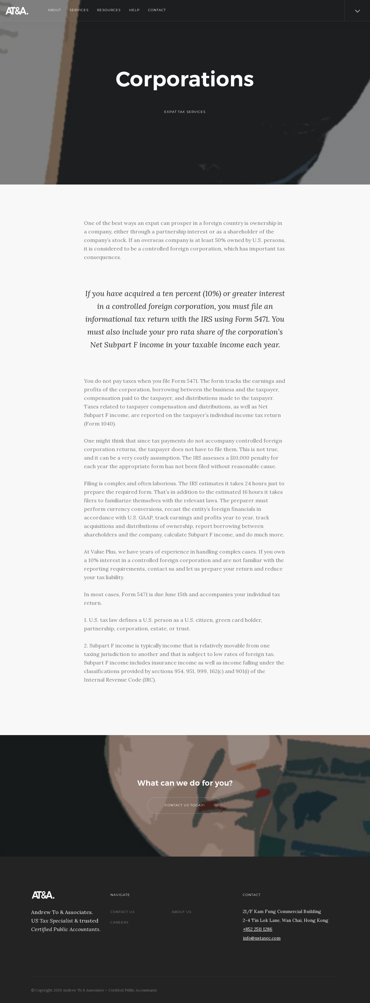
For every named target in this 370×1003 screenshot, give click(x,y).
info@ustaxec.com (262, 938)
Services (78, 10)
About (54, 10)
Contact (157, 10)
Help (134, 10)
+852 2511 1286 (257, 929)
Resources (109, 10)
